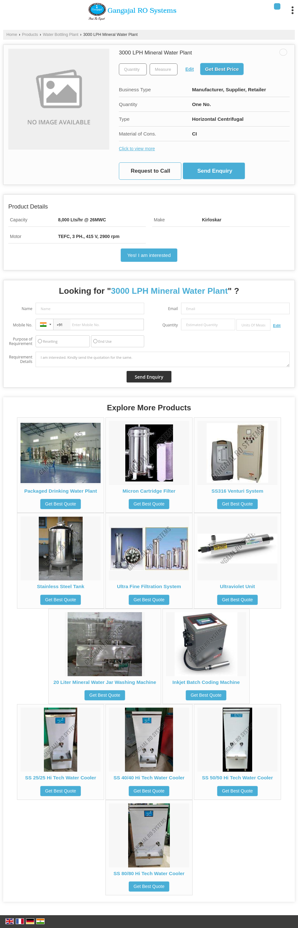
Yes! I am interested (148, 255)
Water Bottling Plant (61, 34)
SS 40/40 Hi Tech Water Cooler (149, 777)
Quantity (170, 325)
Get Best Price (222, 69)
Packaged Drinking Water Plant (60, 491)
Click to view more (137, 148)
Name (26, 308)
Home (11, 34)
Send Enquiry (214, 171)
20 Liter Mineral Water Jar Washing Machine (105, 682)
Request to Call (150, 171)
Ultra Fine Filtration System (149, 586)
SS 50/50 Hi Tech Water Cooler (237, 777)
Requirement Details (20, 359)
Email (173, 308)
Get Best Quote (60, 503)
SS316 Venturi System (237, 491)
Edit (190, 69)
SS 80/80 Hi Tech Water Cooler (149, 873)
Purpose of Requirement (20, 341)
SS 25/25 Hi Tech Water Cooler (60, 777)
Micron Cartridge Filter (148, 491)
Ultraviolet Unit (237, 586)
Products (30, 34)
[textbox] (164, 69)
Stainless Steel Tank (60, 586)
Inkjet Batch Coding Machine (206, 682)
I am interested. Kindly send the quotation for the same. (163, 359)
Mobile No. (22, 325)
